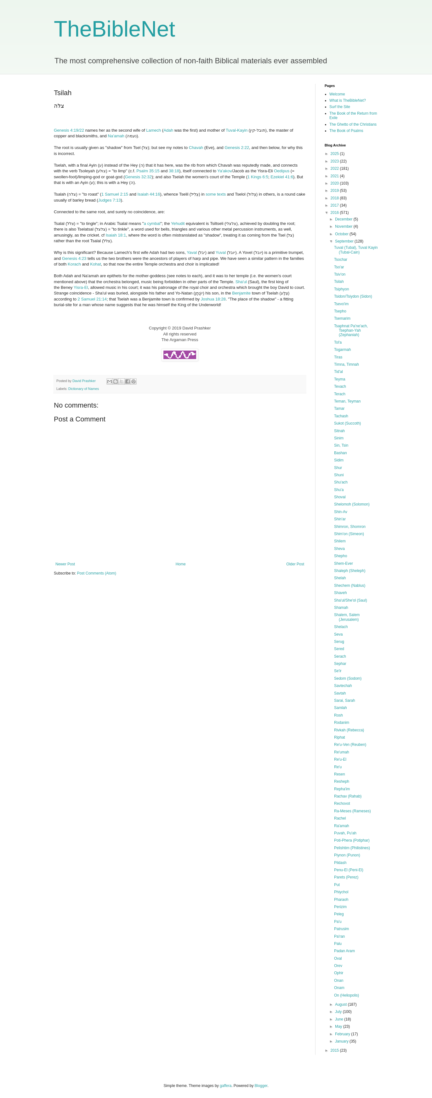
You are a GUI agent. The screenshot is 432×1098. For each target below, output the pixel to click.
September (345, 241)
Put (337, 885)
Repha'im (342, 789)
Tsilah (339, 281)
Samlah (340, 708)
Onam (339, 988)
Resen (339, 774)
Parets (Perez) (346, 877)
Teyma (339, 379)
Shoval (340, 497)
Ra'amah (341, 826)
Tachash (341, 416)
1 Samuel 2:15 (114, 194)
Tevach (340, 386)
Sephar (340, 663)
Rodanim (341, 722)
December (344, 219)
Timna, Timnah (346, 364)
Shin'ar (340, 519)
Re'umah (341, 752)
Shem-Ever (343, 563)
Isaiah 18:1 (116, 235)
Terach (339, 394)
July (339, 1011)
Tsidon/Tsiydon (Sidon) (353, 296)
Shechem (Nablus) (349, 585)
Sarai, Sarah (344, 700)
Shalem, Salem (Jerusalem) (347, 617)
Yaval (192, 252)
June (339, 1019)
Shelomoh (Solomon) (352, 504)
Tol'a (338, 342)
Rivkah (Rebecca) (349, 730)
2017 (335, 205)
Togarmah (342, 349)
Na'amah (116, 136)
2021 (335, 176)
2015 (335, 1050)
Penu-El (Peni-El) (348, 870)
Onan (338, 980)
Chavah (196, 147)
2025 (335, 154)
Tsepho (340, 311)
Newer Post (65, 564)
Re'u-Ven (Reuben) (350, 744)
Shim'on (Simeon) (349, 534)
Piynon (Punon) (347, 855)
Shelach (341, 627)
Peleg (339, 914)
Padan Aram (344, 951)
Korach (74, 264)
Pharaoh (341, 899)
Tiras (338, 357)
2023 (335, 161)
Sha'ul (241, 281)
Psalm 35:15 (147, 171)
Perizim (340, 907)
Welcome (337, 94)
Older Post (295, 564)
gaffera (225, 1086)
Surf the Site (339, 107)
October (342, 234)
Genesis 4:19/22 (69, 130)
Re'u (338, 767)
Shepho (340, 556)
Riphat (339, 737)
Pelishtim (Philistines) (352, 848)
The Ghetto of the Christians (353, 124)
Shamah (341, 607)
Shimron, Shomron (350, 526)
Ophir (338, 973)
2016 (335, 212)
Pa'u (338, 921)
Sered (339, 649)
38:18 (174, 171)
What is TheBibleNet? (347, 100)
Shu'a (339, 490)
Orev (338, 966)
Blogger (261, 1086)
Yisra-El (81, 287)
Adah (168, 130)
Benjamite (241, 293)
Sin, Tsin (341, 445)
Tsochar (340, 259)
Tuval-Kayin (236, 130)
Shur (338, 468)
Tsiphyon (341, 289)
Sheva (339, 548)
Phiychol (341, 892)
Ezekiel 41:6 (281, 176)
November (344, 226)
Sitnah (339, 431)
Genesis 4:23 (74, 258)
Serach (340, 656)
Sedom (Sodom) (347, 678)
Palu (338, 943)
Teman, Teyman (347, 401)
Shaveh (340, 593)
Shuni (339, 475)
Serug (339, 641)
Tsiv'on (339, 274)
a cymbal (152, 223)
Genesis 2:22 (237, 147)
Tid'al (338, 371)
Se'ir (338, 671)
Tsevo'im (341, 304)
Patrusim (341, 929)
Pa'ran (339, 936)
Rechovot (342, 803)
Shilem (340, 541)
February (343, 1034)
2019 (335, 190)
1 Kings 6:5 (257, 176)
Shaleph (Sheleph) (349, 571)
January (342, 1041)
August (341, 1004)
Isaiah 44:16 (148, 194)
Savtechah (343, 685)
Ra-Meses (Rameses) (352, 811)
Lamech (153, 130)
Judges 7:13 (109, 200)
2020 (335, 183)
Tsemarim (342, 318)
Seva (338, 634)
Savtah (340, 693)
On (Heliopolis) (346, 995)
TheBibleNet (114, 29)
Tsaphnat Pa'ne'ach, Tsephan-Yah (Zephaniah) (351, 330)
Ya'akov (224, 171)
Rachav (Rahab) (347, 796)
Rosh (338, 715)
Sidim (339, 460)
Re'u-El (340, 759)
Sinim (339, 438)
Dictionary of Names (83, 389)
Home (181, 564)
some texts (216, 194)
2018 (335, 198)
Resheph (341, 781)
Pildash (340, 863)
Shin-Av (340, 512)
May (339, 1026)
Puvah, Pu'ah (345, 833)
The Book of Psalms (346, 131)
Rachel (340, 818)
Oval (338, 958)
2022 (335, 168)
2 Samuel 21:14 (92, 299)
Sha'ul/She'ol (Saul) (350, 600)
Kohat (95, 264)
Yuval (221, 252)
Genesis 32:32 (138, 176)
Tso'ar (339, 267)
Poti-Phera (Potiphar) (352, 840)
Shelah (340, 578)
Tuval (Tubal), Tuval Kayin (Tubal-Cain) (356, 249)
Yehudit (178, 223)
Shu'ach (341, 482)
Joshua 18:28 (213, 299)
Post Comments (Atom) (96, 573)
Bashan (340, 453)
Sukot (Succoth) (347, 423)
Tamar (339, 408)
